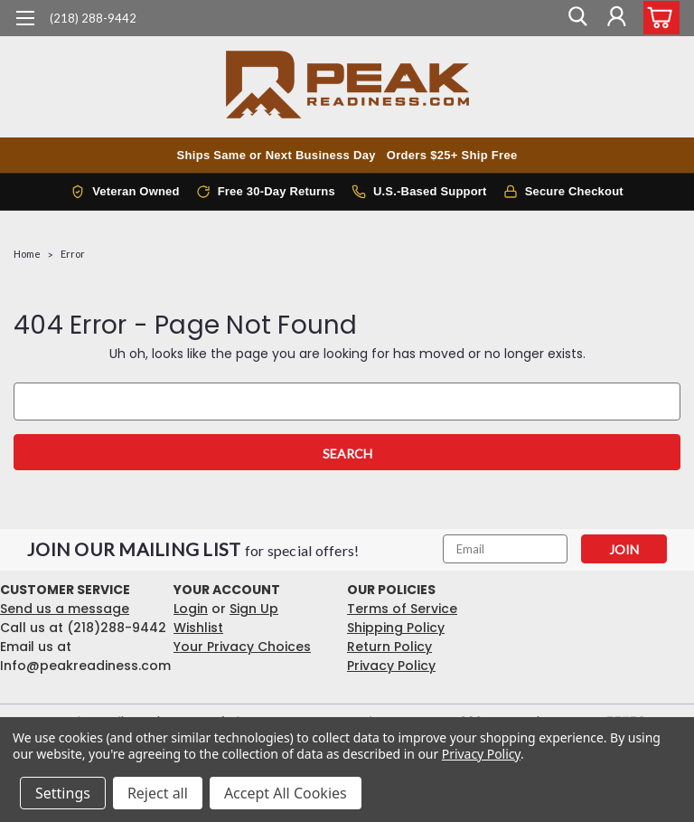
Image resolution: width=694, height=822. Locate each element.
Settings (62, 793)
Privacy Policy (391, 666)
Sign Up (254, 609)
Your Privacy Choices (242, 647)
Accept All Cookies (285, 793)
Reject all (157, 793)
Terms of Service (402, 609)
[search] (575, 18)
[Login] (616, 18)
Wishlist (198, 628)
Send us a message (64, 609)
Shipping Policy (396, 628)
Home (27, 254)
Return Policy (389, 647)
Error (73, 254)
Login (191, 609)
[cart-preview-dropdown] (657, 17)
